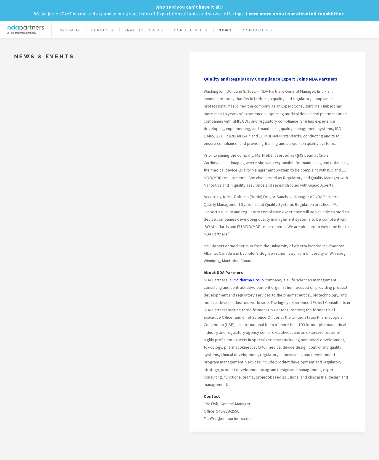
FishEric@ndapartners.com (228, 418)
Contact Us (257, 30)
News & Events (44, 56)
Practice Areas (143, 30)
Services (102, 30)
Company (70, 30)
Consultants (191, 30)
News (225, 30)
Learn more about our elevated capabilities (295, 14)
